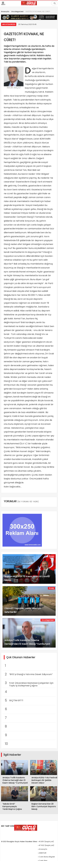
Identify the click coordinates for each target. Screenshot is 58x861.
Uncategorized (8, 24)
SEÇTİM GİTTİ (14, 700)
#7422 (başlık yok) (46, 845)
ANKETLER (42, 853)
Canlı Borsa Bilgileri (47, 857)
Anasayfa (43, 849)
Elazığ (51, 556)
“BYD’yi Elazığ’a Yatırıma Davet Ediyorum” (29, 674)
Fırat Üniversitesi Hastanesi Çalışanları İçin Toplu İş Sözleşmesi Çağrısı (29, 684)
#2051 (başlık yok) (46, 841)
